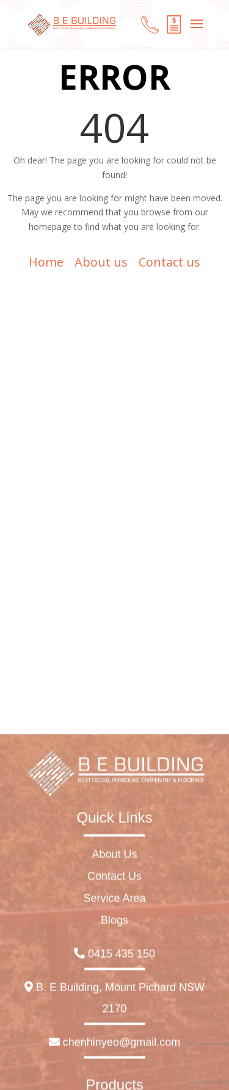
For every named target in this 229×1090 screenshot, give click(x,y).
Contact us (169, 262)
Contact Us (114, 1036)
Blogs (114, 1080)
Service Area (114, 1058)
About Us (114, 1014)
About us (101, 262)
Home (46, 262)
